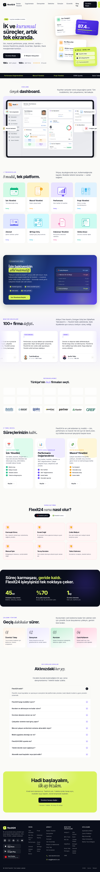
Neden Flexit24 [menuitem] (19, 5)
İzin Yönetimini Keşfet (19, 297)
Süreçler (48, 839)
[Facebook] (13, 840)
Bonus (30, 853)
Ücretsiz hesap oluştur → (50, 800)
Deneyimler (49, 833)
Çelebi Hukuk (74, 852)
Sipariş (39, 837)
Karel (73, 837)
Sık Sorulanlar (50, 850)
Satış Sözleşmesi (87, 839)
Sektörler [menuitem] (51, 3)
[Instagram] (9, 840)
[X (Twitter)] (18, 840)
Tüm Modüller (31, 831)
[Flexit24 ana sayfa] (9, 4)
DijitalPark (67, 844)
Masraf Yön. (30, 838)
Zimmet (30, 846)
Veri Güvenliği (50, 842)
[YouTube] (22, 840)
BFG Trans (67, 837)
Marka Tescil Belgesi (88, 842)
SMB (65, 855)
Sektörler (49, 836)
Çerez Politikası (86, 833)
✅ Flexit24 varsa (58, 515)
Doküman (39, 835)
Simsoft (74, 848)
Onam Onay (38, 843)
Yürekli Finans (74, 840)
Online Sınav (39, 850)
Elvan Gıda (67, 848)
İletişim (95, 868)
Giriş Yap (49, 847)
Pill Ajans (66, 851)
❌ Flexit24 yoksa (42, 515)
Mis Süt (66, 839)
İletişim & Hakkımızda (52, 844)
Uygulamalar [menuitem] (29, 3)
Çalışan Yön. (30, 850)
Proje (38, 830)
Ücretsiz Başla (11, 56)
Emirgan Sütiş (74, 845)
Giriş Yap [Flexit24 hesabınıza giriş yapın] (77, 5)
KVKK (84, 868)
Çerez (89, 868)
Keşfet (11, 484)
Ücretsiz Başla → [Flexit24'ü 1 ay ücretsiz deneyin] (88, 5)
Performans (31, 842)
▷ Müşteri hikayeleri (31, 56)
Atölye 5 (66, 832)
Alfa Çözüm (74, 833)
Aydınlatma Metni (87, 830)
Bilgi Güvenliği (86, 836)
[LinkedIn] (5, 840)
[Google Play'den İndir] (12, 851)
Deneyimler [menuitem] (41, 3)
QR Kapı (39, 846)
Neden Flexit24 (50, 830)
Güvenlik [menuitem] (69, 3)
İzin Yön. (30, 835)
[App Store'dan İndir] (12, 846)
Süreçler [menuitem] (60, 3)
